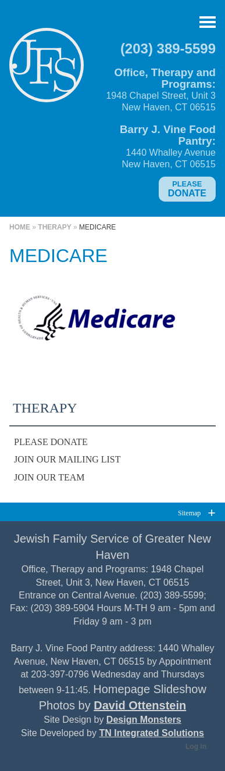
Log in (195, 747)
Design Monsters (143, 720)
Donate (187, 189)
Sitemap (189, 513)
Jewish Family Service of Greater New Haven (46, 70)
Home (19, 227)
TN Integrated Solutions (151, 733)
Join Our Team (49, 477)
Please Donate (51, 442)
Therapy (54, 227)
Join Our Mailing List (67, 459)
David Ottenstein (140, 705)
